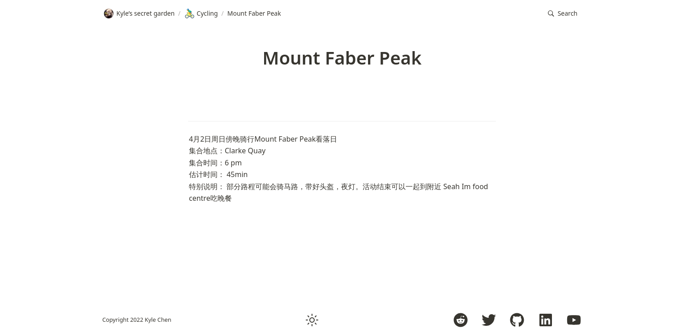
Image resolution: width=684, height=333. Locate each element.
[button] (563, 13)
